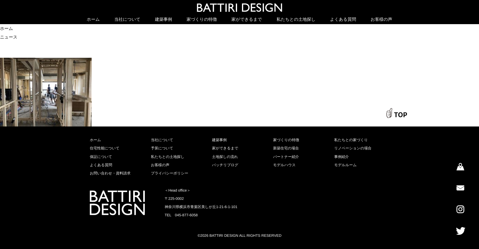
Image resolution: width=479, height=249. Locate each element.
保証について (101, 157)
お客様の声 (381, 19)
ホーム (93, 19)
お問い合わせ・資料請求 (110, 173)
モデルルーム (345, 165)
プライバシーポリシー (169, 173)
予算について (162, 148)
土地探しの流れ (225, 157)
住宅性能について (104, 148)
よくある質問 (343, 19)
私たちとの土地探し (296, 19)
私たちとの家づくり (351, 140)
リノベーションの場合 (352, 148)
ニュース (8, 37)
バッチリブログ (225, 165)
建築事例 (163, 19)
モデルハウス (284, 165)
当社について (127, 19)
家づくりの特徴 (202, 19)
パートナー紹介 (286, 157)
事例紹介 (341, 157)
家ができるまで (247, 19)
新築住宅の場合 (286, 148)
